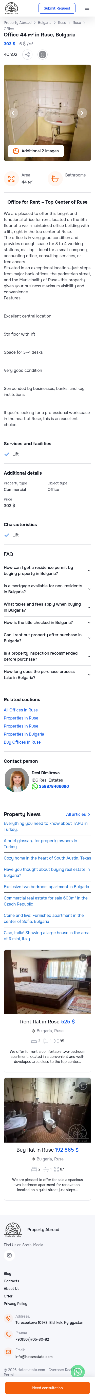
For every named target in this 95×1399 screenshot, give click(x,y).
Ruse (59, 1030)
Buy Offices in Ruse (22, 742)
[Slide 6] (62, 154)
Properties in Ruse (21, 718)
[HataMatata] (13, 1229)
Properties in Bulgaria (24, 734)
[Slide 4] (50, 154)
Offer (8, 1296)
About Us (11, 1288)
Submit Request (57, 8)
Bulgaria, (45, 1030)
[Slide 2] (38, 154)
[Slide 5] (56, 154)
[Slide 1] (32, 154)
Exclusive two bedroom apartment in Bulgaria (46, 886)
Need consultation (47, 1388)
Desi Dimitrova (46, 773)
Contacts (11, 1281)
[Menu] (87, 8)
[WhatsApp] (78, 1372)
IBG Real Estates (47, 780)
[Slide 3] (44, 154)
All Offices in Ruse (21, 710)
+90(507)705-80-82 (32, 1339)
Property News (22, 814)
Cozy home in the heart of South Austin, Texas (47, 858)
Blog (7, 1273)
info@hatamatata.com (33, 1357)
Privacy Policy (15, 1303)
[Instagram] (9, 1255)
